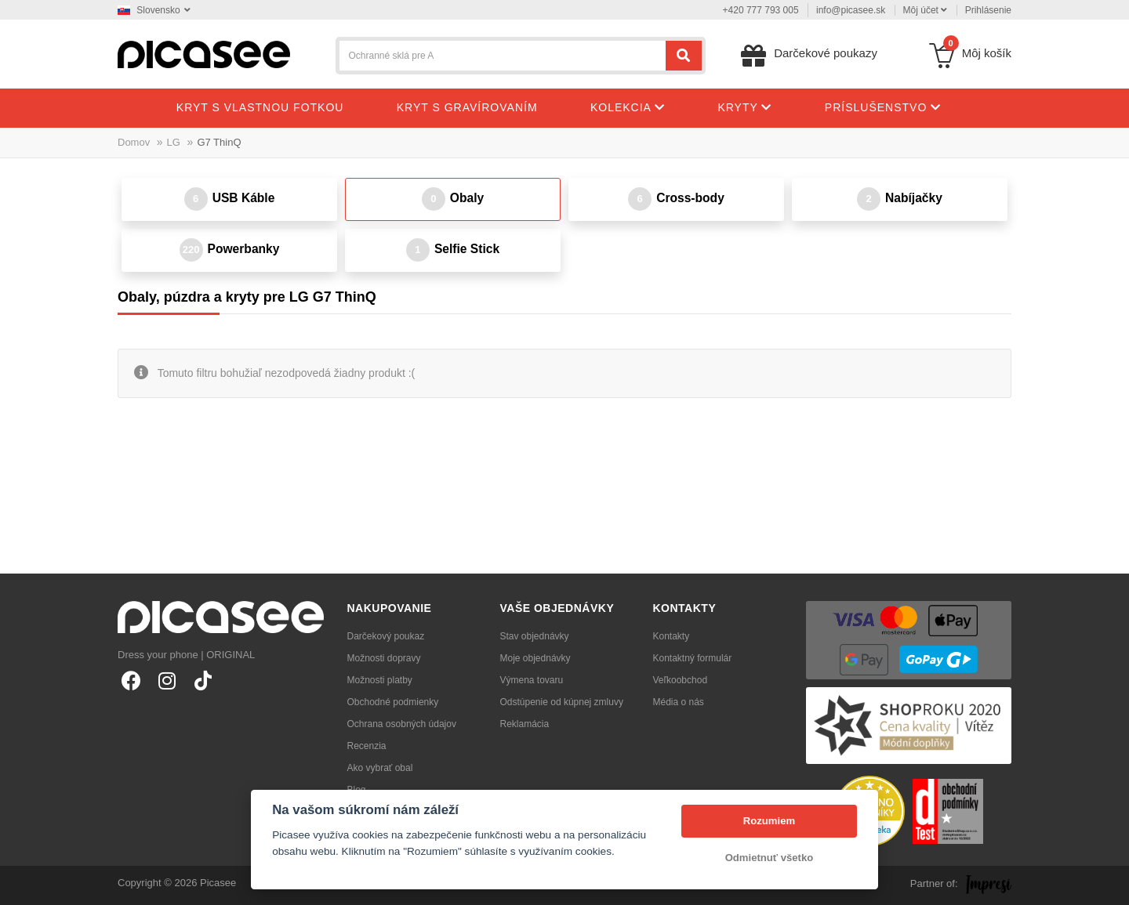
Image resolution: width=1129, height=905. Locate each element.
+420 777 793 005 (761, 10)
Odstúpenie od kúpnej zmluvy (561, 702)
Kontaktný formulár (692, 658)
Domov (134, 142)
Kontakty (671, 636)
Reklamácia (525, 724)
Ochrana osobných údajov (401, 724)
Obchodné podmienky (393, 702)
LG (173, 142)
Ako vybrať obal (380, 767)
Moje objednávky (535, 658)
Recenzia (367, 745)
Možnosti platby (379, 680)
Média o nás (678, 702)
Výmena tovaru (532, 680)
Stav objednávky (534, 636)
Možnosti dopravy (384, 658)
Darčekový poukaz (386, 636)
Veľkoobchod (680, 680)
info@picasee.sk (850, 10)
